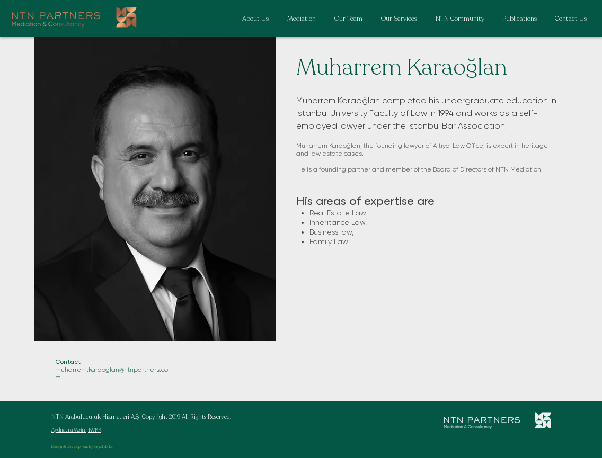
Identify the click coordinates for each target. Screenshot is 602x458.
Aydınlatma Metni (68, 430)
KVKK (94, 430)
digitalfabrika (103, 447)
